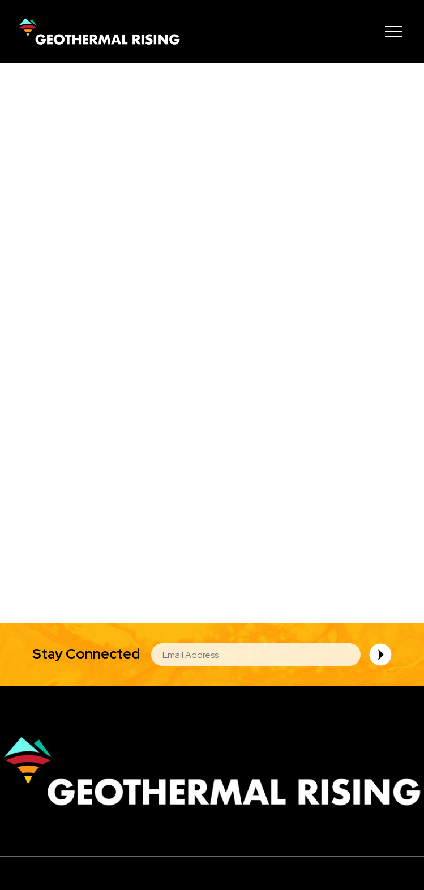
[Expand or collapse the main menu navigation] (393, 31)
